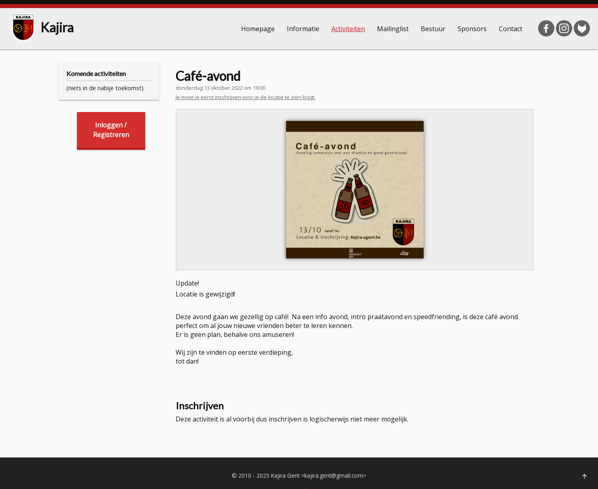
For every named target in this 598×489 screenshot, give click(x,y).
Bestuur (433, 28)
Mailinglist (393, 28)
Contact (510, 28)
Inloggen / (111, 130)
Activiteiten (348, 28)
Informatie (303, 28)
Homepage (258, 28)
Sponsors (472, 28)
